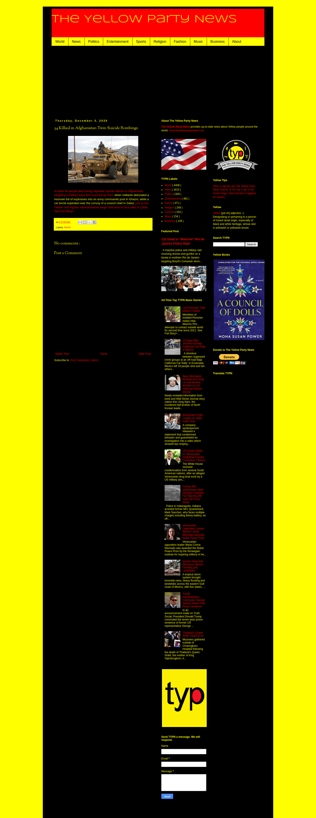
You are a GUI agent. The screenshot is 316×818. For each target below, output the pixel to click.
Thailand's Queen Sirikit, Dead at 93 (193, 634)
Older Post (144, 353)
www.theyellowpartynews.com (186, 130)
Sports (141, 41)
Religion (160, 41)
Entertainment (118, 41)
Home (103, 353)
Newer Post (62, 353)
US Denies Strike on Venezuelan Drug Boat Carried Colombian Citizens (194, 455)
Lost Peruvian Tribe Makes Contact (194, 309)
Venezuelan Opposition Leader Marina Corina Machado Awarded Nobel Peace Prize (193, 532)
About (236, 41)
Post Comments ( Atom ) (84, 360)
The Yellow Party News (144, 19)
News (76, 41)
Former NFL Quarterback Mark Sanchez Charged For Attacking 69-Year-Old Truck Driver (193, 494)
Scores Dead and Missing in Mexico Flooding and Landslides (193, 566)
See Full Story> (64, 211)
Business (217, 41)
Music (198, 41)
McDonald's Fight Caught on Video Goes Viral (193, 418)
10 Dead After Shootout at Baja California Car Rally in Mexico (194, 345)
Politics (93, 41)
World (60, 41)
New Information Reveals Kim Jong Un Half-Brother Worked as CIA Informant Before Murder (193, 384)
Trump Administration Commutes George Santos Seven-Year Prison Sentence (194, 600)
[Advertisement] (158, 78)
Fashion (180, 41)
